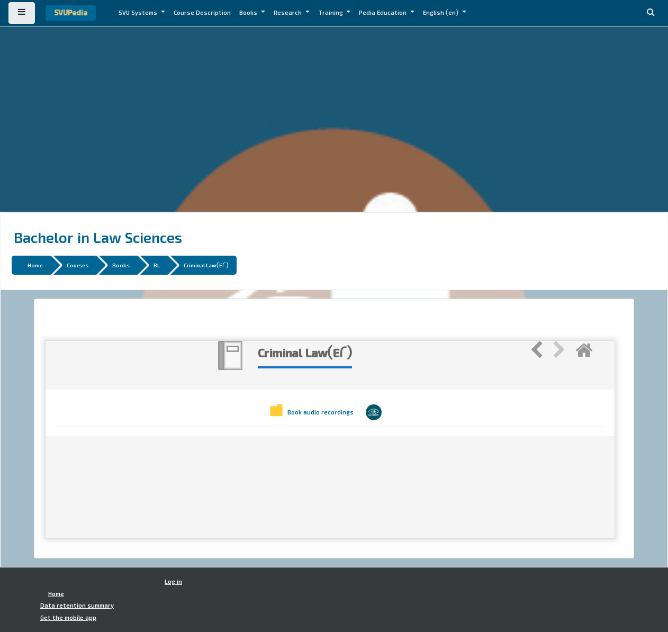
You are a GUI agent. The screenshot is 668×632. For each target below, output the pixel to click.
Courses (77, 265)
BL (157, 265)
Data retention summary (77, 605)
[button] (651, 13)
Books (249, 12)
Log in (173, 581)
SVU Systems (139, 12)
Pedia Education (383, 12)
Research (288, 12)
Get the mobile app (68, 617)
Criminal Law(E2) (206, 265)
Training (331, 12)
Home (35, 265)
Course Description (202, 12)
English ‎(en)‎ (441, 12)
